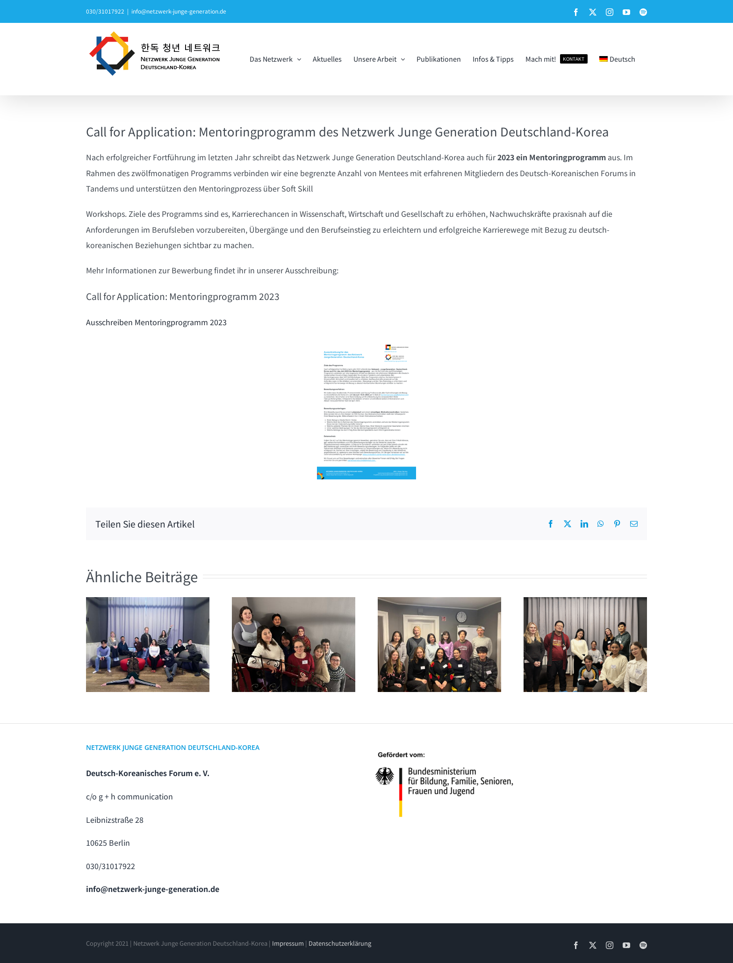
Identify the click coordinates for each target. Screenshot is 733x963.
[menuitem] (617, 59)
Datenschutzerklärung (340, 943)
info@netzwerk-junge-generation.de (178, 11)
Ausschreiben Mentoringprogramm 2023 (156, 322)
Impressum (288, 943)
